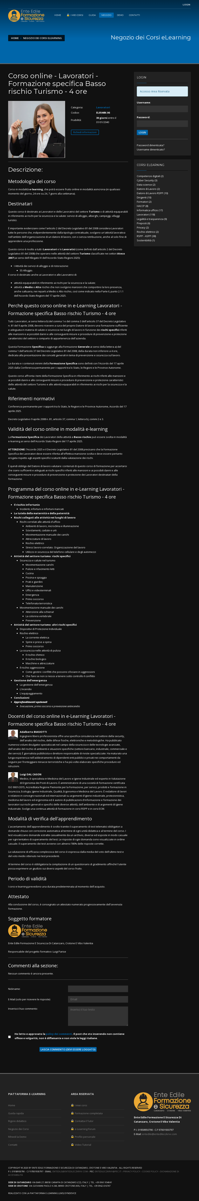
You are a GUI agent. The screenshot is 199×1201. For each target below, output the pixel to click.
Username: (144, 102)
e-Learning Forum (83, 1129)
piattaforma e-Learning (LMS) (47, 1193)
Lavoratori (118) (146, 214)
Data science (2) (146, 184)
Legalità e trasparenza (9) (152, 219)
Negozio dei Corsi (18, 1129)
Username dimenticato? (151, 149)
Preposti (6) (143, 223)
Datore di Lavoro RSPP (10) (152, 193)
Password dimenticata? (150, 145)
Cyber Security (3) (147, 180)
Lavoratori (103, 107)
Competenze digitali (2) (150, 176)
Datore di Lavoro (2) (148, 189)
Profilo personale (83, 1136)
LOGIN (142, 132)
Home (57, 15)
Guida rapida (16, 1113)
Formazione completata (87, 1113)
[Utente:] (98, 989)
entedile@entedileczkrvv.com (159, 1134)
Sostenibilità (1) (146, 240)
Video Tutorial (81, 1144)
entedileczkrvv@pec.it (108, 1171)
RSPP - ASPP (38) (146, 236)
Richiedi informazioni (85, 132)
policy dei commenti (59, 1034)
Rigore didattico (17, 1121)
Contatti (134, 15)
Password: (143, 117)
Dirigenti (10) (144, 197)
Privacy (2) (143, 227)
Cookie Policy (150, 1171)
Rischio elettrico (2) (148, 232)
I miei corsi (75, 15)
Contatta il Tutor (82, 1121)
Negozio (106, 15)
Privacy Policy (131, 1171)
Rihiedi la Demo (17, 1136)
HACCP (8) (142, 206)
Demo (120, 15)
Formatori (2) (144, 201)
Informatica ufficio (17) (150, 210)
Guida (92, 15)
